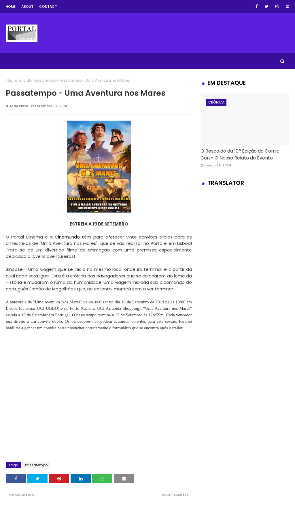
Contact (48, 6)
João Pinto (18, 106)
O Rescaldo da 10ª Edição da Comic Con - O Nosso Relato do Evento (240, 154)
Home (11, 6)
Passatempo (44, 80)
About (27, 6)
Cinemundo (67, 237)
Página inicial (18, 80)
